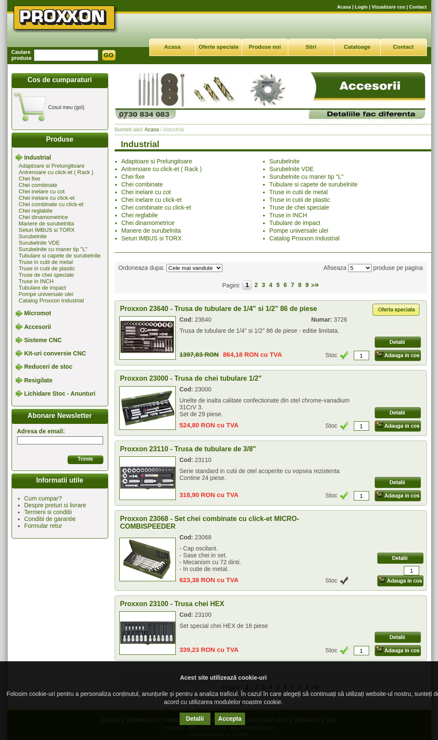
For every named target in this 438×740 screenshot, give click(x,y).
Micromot (37, 313)
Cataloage (357, 47)
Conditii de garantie (50, 518)
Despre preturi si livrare (55, 505)
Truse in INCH (36, 281)
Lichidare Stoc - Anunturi (59, 393)
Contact (418, 6)
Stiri (310, 47)
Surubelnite (33, 236)
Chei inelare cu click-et (47, 198)
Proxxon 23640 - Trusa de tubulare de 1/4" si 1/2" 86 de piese (218, 308)
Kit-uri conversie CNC (55, 353)
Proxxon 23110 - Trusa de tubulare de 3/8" (188, 449)
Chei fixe (30, 178)
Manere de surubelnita (46, 223)
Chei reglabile (36, 210)
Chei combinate (38, 185)
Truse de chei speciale (46, 275)
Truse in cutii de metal (46, 262)
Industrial (37, 157)
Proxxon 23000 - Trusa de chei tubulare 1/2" (191, 378)
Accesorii (37, 326)
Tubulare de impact (42, 287)
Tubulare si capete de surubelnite (60, 255)
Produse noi (265, 47)
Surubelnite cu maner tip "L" (53, 249)
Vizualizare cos (388, 6)
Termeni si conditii (48, 512)
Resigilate (38, 380)
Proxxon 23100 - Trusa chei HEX (172, 603)
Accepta (229, 718)
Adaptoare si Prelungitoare (52, 166)
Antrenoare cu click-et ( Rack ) (56, 172)
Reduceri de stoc (48, 367)
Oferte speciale (218, 47)
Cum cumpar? (43, 498)
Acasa (344, 6)
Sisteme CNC (43, 340)
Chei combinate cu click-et (51, 204)
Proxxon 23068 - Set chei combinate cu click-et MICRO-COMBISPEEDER (209, 522)
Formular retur (43, 525)
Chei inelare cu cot (42, 191)
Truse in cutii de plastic (47, 268)
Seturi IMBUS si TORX (47, 230)
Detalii (195, 718)
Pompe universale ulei (46, 294)
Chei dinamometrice (43, 217)
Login (361, 6)
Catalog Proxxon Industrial (51, 300)
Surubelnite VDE (39, 243)
